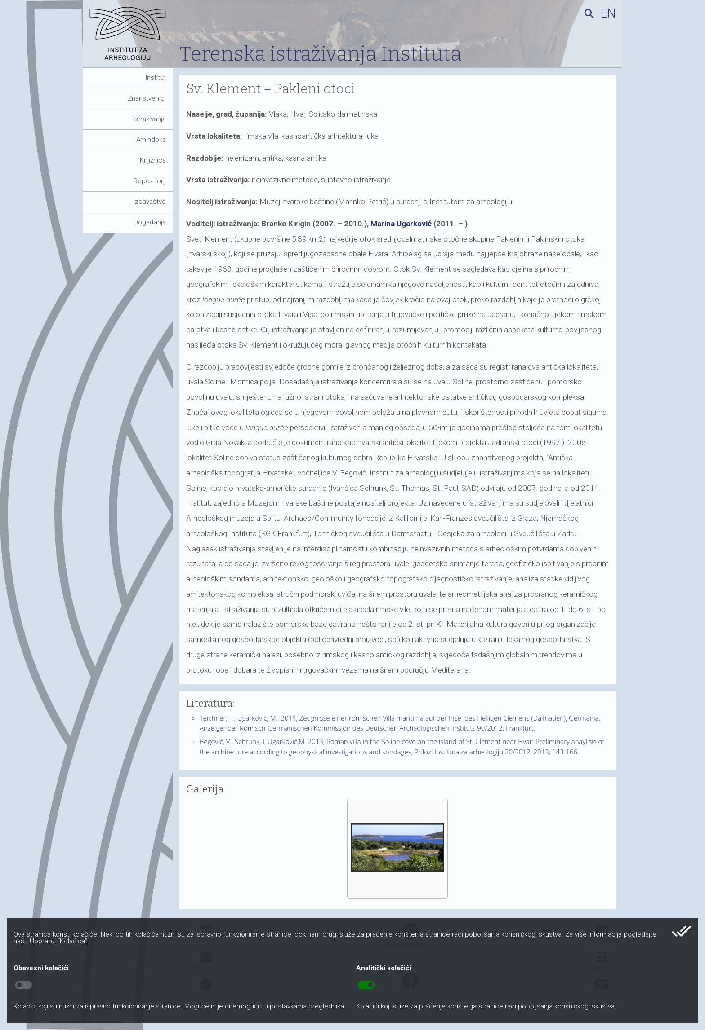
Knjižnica (153, 160)
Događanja (150, 222)
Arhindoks (151, 140)
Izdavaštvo (150, 202)
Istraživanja (149, 119)
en (608, 13)
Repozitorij (150, 181)
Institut (156, 78)
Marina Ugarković (401, 223)
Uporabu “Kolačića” (58, 941)
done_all (681, 931)
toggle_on (366, 985)
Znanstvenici (147, 98)
